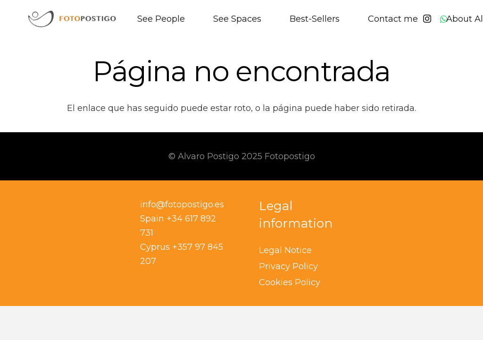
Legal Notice (285, 250)
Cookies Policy (289, 282)
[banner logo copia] (72, 18)
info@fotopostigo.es (182, 204)
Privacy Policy (288, 266)
